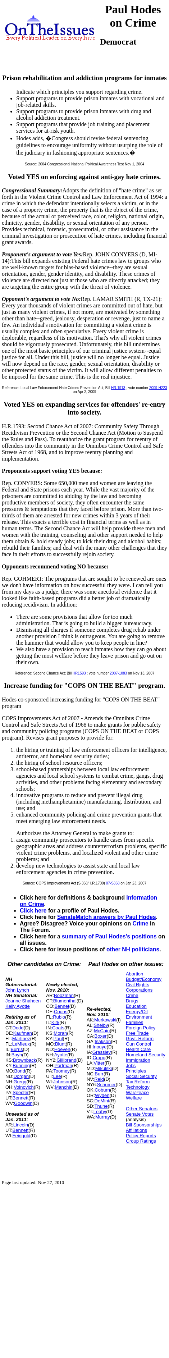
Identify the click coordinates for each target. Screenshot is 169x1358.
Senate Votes (140, 1114)
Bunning (21, 1065)
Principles (136, 1071)
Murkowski (105, 1020)
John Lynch (17, 990)
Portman (63, 1065)
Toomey (61, 1071)
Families (134, 1022)
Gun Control (138, 1044)
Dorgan (21, 1076)
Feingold (22, 1135)
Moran (60, 1033)
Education (136, 1006)
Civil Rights (137, 984)
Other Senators (141, 1108)
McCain (102, 1030)
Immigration (138, 1060)
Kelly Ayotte (17, 1006)
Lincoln (20, 1125)
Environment (139, 1017)
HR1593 (79, 673)
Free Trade (137, 1033)
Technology (138, 1087)
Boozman (64, 995)
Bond (19, 1071)
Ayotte (61, 1054)
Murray (102, 1117)
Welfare (134, 1098)
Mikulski (103, 1068)
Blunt (60, 1044)
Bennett (21, 1098)
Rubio (59, 1017)
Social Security (141, 1076)
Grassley (101, 1052)
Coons (61, 1011)
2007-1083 (118, 673)
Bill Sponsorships (144, 1125)
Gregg (19, 1081)
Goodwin (23, 1103)
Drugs (132, 1000)
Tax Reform (138, 1081)
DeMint (102, 1100)
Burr (99, 1073)
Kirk (55, 1022)
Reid (99, 1079)
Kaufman (22, 1033)
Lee (57, 1076)
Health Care (138, 1049)
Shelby (100, 1025)
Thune (101, 1106)
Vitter (98, 1063)
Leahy (99, 1111)
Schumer (106, 1084)
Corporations (139, 990)
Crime (140, 923)
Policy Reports (141, 1135)
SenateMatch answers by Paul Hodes (106, 917)
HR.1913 (118, 388)
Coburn (102, 1090)
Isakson (103, 1041)
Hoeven (62, 1049)
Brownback (24, 1060)
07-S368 (113, 883)
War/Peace (137, 1092)
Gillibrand (66, 1060)
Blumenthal (65, 1000)
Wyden (102, 1095)
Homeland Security (145, 1054)
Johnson (62, 1081)
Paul (58, 1038)
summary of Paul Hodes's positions (109, 936)
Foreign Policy (140, 1027)
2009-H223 (158, 388)
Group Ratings (141, 1141)
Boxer (101, 1036)
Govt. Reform (140, 1038)
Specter (21, 1092)
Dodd (18, 1027)
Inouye (100, 1047)
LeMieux (21, 1044)
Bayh (17, 1054)
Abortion (134, 974)
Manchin (63, 1087)
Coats (58, 1027)
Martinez (21, 1038)
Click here (33, 910)
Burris (16, 1049)
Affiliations (136, 1130)
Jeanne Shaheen (23, 1000)
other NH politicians (132, 949)
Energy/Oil (137, 1011)
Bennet (61, 1006)
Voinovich (24, 1087)
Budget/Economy (143, 979)
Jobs (131, 1065)
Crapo (99, 1057)
